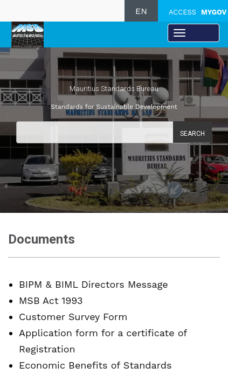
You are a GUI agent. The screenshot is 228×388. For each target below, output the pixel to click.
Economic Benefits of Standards (95, 365)
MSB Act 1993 (51, 300)
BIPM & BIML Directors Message (93, 284)
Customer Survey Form (73, 316)
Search (192, 133)
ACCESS (197, 12)
